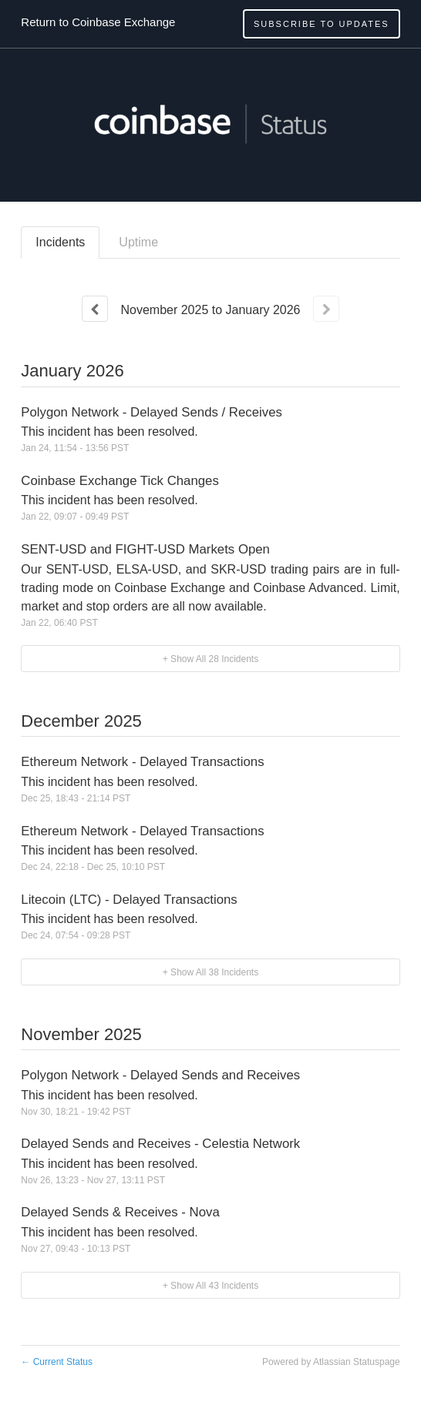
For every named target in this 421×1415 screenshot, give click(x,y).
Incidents (60, 242)
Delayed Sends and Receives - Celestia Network (160, 1143)
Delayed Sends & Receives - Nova (120, 1212)
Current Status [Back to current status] (57, 1361)
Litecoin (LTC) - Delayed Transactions (129, 899)
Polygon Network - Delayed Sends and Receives (160, 1075)
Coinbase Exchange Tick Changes (120, 480)
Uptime (138, 242)
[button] (321, 23)
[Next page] (326, 309)
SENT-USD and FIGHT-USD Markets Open (145, 549)
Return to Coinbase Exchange (98, 21)
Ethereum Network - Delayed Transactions (142, 761)
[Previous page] (95, 309)
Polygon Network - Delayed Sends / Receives (151, 412)
